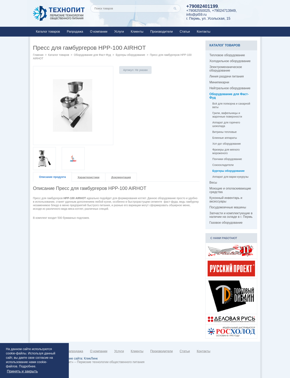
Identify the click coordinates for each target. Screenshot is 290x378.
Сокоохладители (223, 164)
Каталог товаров (48, 31)
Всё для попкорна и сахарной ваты (231, 105)
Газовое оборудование (225, 222)
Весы (213, 182)
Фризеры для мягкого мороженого (226, 151)
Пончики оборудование (227, 159)
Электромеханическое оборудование (225, 68)
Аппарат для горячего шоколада (226, 124)
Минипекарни (219, 82)
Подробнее (27, 366)
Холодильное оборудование (229, 61)
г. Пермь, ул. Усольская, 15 (208, 18)
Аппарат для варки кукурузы (230, 176)
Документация (121, 177)
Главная (38, 54)
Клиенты (137, 31)
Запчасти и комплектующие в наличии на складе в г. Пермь (230, 215)
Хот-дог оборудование (226, 143)
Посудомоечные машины (227, 207)
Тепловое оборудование (227, 55)
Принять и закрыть (22, 371)
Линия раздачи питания (226, 76)
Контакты (203, 31)
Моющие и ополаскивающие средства (230, 190)
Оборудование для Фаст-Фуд (92, 54)
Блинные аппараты (224, 137)
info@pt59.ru (196, 15)
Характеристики (88, 177)
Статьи (185, 31)
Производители (161, 31)
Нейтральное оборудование (229, 88)
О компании (98, 31)
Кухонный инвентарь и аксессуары (225, 199)
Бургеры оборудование (130, 54)
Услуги (119, 31)
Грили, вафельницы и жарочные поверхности (227, 114)
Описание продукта (52, 176)
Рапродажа (75, 31)
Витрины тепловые (224, 131)
